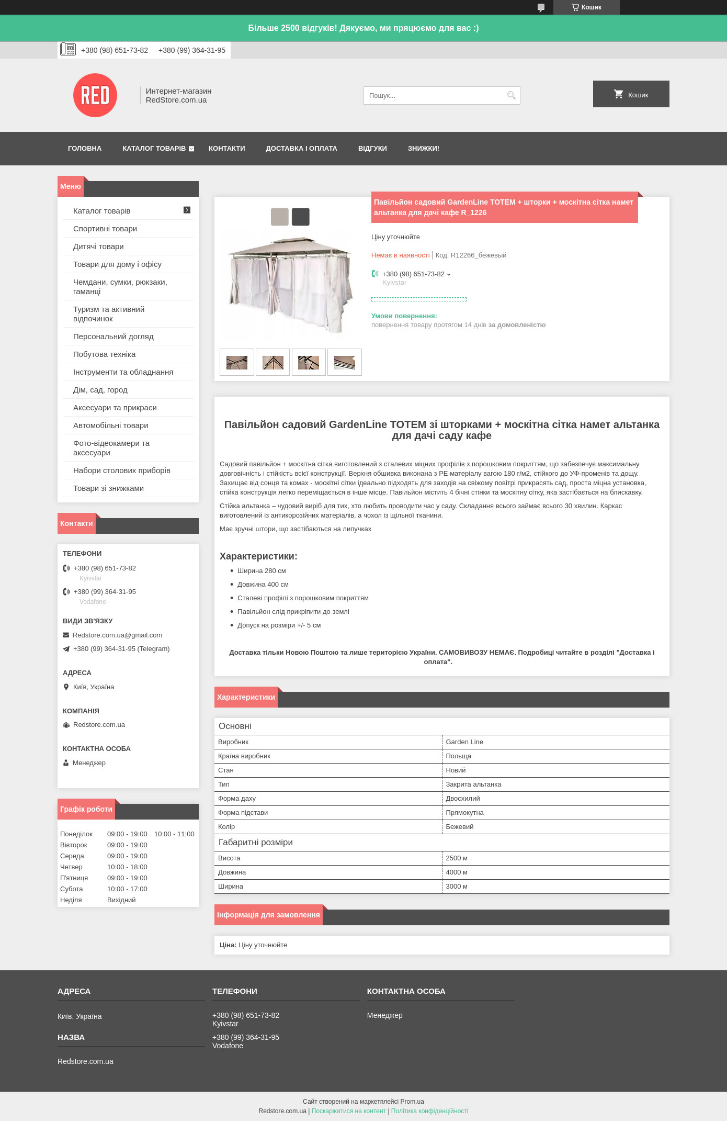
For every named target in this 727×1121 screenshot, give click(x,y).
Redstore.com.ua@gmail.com (117, 635)
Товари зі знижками (108, 488)
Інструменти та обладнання (123, 371)
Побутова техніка (104, 354)
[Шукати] (511, 95)
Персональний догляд (113, 336)
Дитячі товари (98, 246)
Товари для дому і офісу (117, 264)
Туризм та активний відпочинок (108, 314)
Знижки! (423, 148)
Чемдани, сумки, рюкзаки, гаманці (120, 286)
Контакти (227, 148)
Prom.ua (412, 1101)
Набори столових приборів (122, 470)
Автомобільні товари (111, 425)
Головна (84, 148)
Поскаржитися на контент (349, 1111)
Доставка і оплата (301, 148)
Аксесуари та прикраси (115, 407)
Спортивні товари (105, 228)
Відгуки (372, 148)
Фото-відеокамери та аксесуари (111, 448)
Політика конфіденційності (430, 1111)
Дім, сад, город (100, 389)
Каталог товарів (154, 148)
